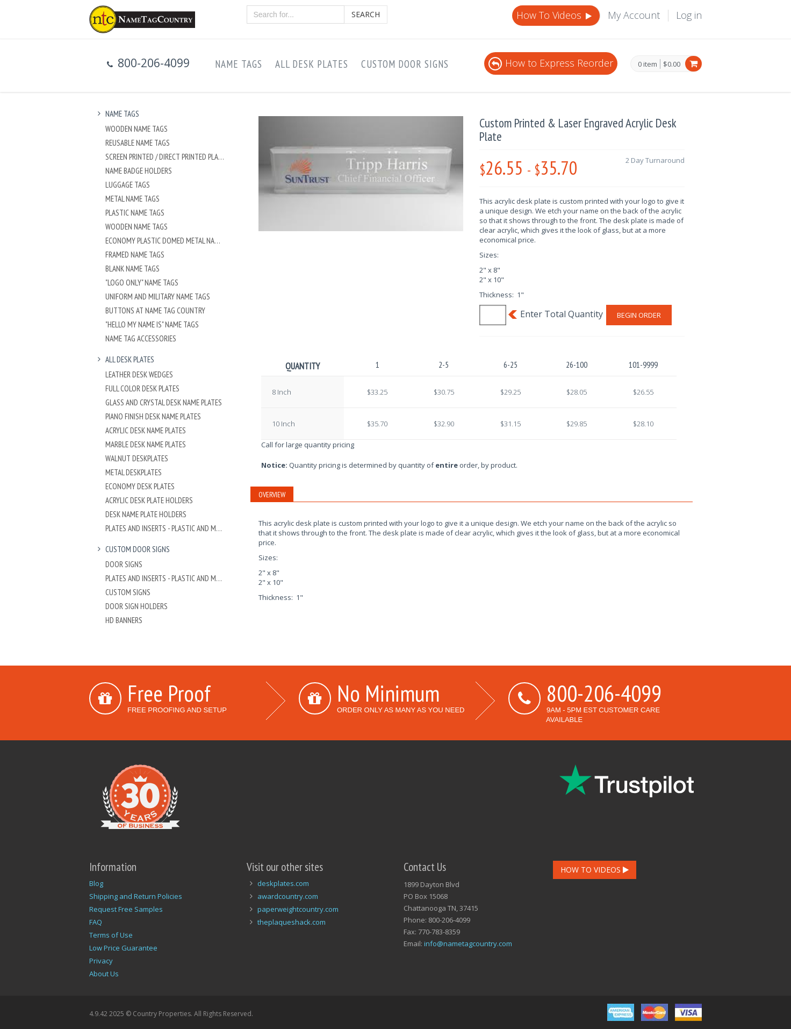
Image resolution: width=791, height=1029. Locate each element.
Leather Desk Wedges (139, 374)
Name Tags (238, 64)
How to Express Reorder (550, 62)
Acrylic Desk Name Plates (145, 430)
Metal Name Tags (132, 199)
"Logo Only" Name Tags (141, 282)
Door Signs (123, 564)
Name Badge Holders (138, 171)
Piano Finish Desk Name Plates (153, 416)
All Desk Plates (311, 64)
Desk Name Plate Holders (145, 514)
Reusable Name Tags (137, 143)
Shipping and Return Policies (135, 896)
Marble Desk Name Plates (145, 444)
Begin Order (639, 315)
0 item (647, 64)
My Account (634, 15)
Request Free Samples (126, 909)
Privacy (101, 961)
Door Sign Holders (136, 606)
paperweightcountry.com (298, 909)
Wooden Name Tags (136, 129)
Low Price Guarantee (123, 948)
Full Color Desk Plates (142, 388)
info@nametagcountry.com (468, 943)
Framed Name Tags (134, 254)
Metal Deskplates (133, 472)
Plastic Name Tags (134, 213)
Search (365, 14)
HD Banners (123, 620)
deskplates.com (283, 883)
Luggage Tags (127, 185)
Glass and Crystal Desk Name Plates (163, 402)
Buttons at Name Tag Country (155, 310)
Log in (689, 15)
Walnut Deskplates (136, 458)
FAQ (95, 922)
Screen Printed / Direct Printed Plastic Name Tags (165, 157)
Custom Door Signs (405, 64)
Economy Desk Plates (140, 486)
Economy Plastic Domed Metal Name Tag (165, 240)
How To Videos (555, 15)
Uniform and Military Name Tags (157, 296)
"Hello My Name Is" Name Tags (152, 324)
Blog (96, 883)
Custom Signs (127, 592)
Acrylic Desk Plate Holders (149, 500)
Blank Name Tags (132, 268)
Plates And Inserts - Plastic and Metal (165, 528)
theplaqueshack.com (291, 922)
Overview (271, 494)
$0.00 (671, 64)
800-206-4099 (603, 693)
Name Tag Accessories (140, 338)
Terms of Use (111, 935)
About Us (104, 973)
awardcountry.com (287, 896)
